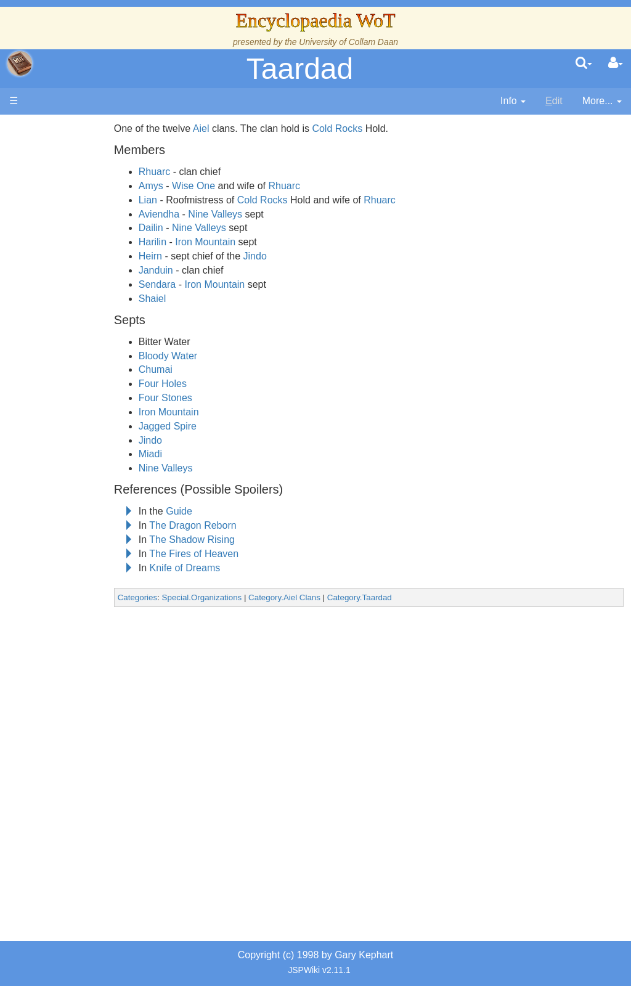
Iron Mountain (235, 242)
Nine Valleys (245, 214)
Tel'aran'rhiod (87, 642)
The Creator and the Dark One (87, 219)
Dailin (181, 227)
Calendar (79, 318)
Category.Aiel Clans (315, 597)
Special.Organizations (232, 597)
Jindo (285, 256)
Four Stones (195, 398)
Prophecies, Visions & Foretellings (85, 614)
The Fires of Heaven (224, 553)
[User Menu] (615, 63)
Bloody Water (198, 356)
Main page (57, 128)
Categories (167, 597)
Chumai (186, 369)
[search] (584, 63)
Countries (104, 374)
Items (71, 586)
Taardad (299, 68)
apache (19, 63)
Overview (103, 361)
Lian (178, 200)
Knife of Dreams (215, 568)
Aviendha (189, 214)
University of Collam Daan (348, 42)
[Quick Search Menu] (584, 63)
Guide (209, 511)
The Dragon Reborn (222, 525)
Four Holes (193, 383)
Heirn (180, 256)
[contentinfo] (513, 101)
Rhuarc (185, 171)
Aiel (231, 128)
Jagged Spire (198, 426)
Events (74, 332)
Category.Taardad (389, 597)
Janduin (186, 270)
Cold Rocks (367, 128)
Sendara (187, 284)
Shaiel (182, 298)
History (74, 304)
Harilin (183, 242)
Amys (181, 186)
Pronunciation (89, 698)
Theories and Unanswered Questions (87, 670)
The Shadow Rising (222, 539)
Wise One (223, 186)
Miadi (180, 454)
